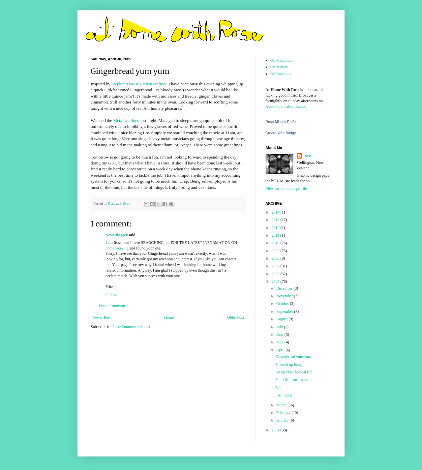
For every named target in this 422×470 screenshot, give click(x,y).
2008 (276, 258)
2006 (276, 274)
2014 (276, 212)
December (284, 288)
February (283, 412)
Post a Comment (112, 306)
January (282, 420)
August (282, 319)
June (280, 334)
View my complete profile (286, 188)
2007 (276, 266)
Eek (278, 387)
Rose (307, 156)
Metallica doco (126, 120)
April (281, 350)
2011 (276, 235)
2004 (276, 430)
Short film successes (291, 379)
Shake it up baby (288, 364)
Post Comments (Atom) (131, 326)
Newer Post (101, 317)
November (285, 296)
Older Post (235, 317)
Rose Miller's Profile (281, 122)
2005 (276, 281)
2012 (276, 227)
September (285, 311)
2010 (276, 243)
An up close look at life (293, 372)
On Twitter (278, 67)
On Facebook (280, 74)
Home (169, 317)
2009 (276, 251)
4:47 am (112, 294)
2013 (276, 220)
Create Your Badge (280, 133)
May (280, 342)
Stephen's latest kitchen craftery (138, 83)
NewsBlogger (117, 235)
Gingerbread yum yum (293, 356)
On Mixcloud (280, 60)
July (280, 327)
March (281, 405)
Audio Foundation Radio (285, 106)
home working (117, 248)
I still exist (283, 395)
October (283, 303)
